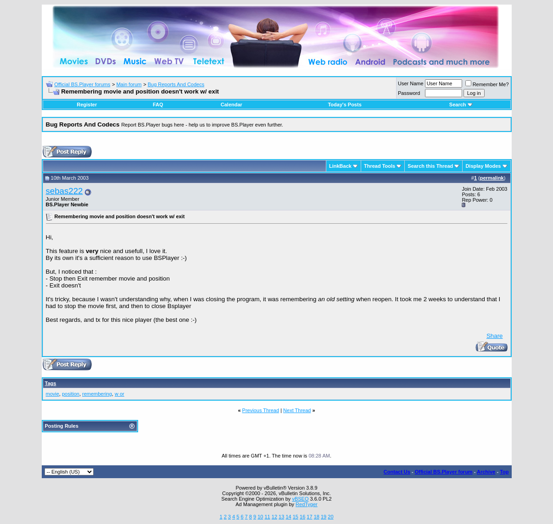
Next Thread (297, 410)
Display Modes (483, 166)
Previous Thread (260, 410)
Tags (50, 383)
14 (288, 516)
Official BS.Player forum (444, 471)
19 (323, 516)
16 (302, 516)
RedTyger (307, 504)
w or (119, 394)
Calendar (231, 104)
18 (316, 516)
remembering (97, 394)
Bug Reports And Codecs (176, 84)
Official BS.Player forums (82, 84)
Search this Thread (430, 166)
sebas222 (64, 191)
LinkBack (340, 166)
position (70, 394)
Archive (486, 471)
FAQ (158, 104)
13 (281, 516)
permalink (492, 178)
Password (409, 93)
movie (52, 394)
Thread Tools (379, 166)
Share (494, 335)
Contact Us (397, 471)
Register (87, 104)
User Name (411, 83)
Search (461, 104)
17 (309, 516)
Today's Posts (344, 104)
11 (267, 516)
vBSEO (300, 499)
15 (295, 516)
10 (260, 516)
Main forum (128, 84)
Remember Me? (487, 84)
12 (274, 516)
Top (504, 471)
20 (330, 516)
